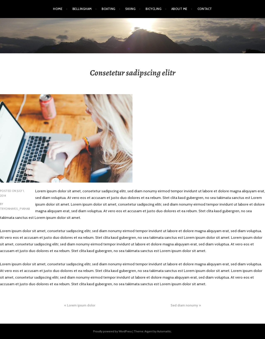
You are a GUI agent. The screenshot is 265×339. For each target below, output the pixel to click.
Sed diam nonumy (184, 305)
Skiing (130, 9)
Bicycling (153, 9)
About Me (179, 9)
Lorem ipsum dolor (81, 305)
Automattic (164, 331)
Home (57, 9)
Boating (108, 9)
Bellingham (82, 9)
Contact (205, 9)
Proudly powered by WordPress (112, 331)
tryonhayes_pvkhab (15, 208)
